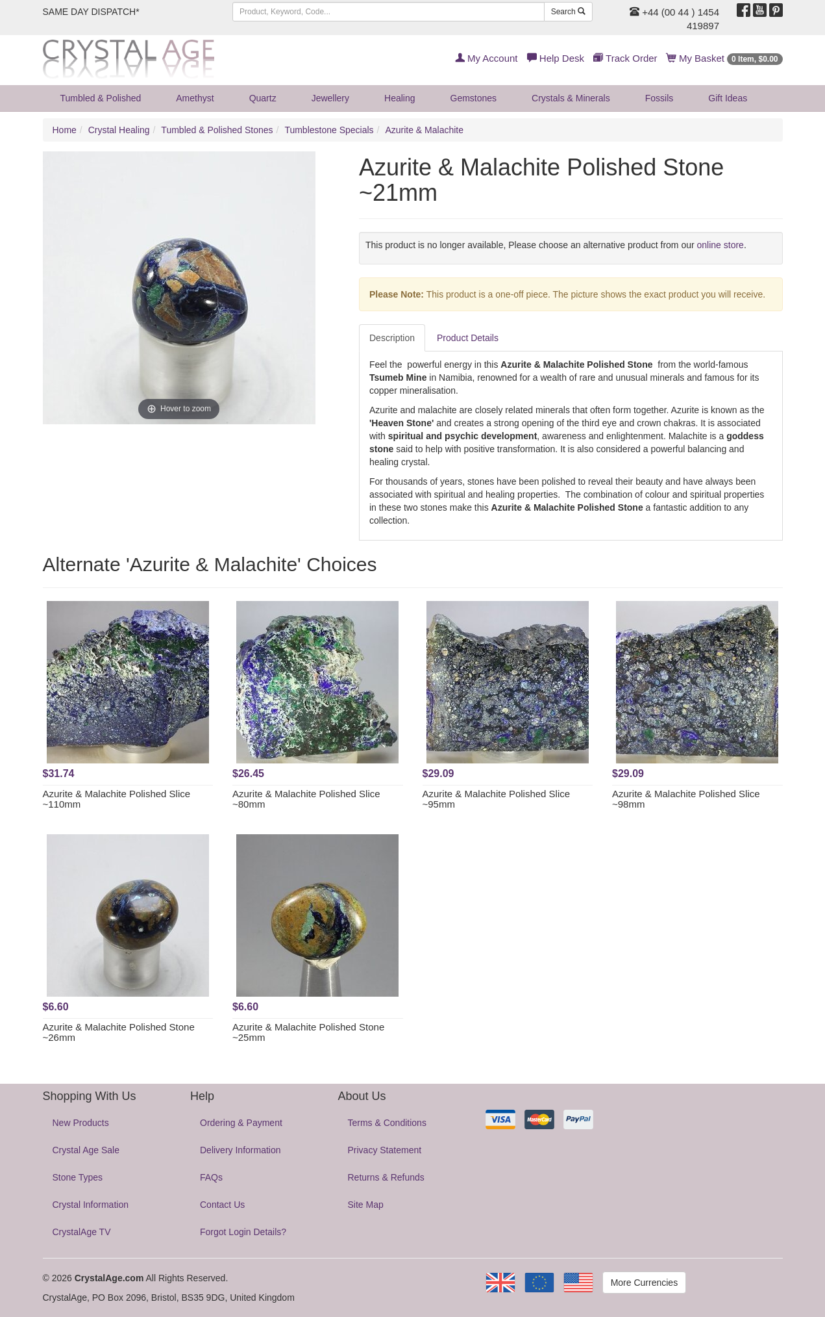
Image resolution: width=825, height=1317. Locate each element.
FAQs (211, 1177)
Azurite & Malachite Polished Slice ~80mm (306, 799)
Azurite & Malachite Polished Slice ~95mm (497, 799)
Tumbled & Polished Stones (217, 130)
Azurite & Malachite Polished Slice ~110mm (117, 799)
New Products (81, 1123)
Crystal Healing (119, 130)
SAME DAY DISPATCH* (91, 11)
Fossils (659, 98)
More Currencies (644, 1282)
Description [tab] (392, 338)
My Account (486, 58)
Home (65, 130)
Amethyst (195, 98)
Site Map (366, 1204)
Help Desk (555, 58)
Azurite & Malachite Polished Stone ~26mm (119, 1032)
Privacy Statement (385, 1150)
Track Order (625, 58)
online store (720, 245)
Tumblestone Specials (328, 130)
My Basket (725, 58)
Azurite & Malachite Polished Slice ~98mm (686, 799)
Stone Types (78, 1177)
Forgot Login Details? (243, 1232)
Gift (727, 98)
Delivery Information (240, 1150)
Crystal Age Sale (86, 1150)
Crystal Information (91, 1204)
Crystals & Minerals (571, 98)
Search (568, 11)
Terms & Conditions (387, 1123)
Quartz (263, 98)
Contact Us (222, 1204)
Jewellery (330, 98)
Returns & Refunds (386, 1177)
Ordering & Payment (241, 1123)
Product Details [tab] (468, 338)
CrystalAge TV (82, 1232)
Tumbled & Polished (101, 98)
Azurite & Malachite (424, 130)
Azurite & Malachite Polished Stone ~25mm (308, 1032)
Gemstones (473, 98)
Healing (399, 98)
